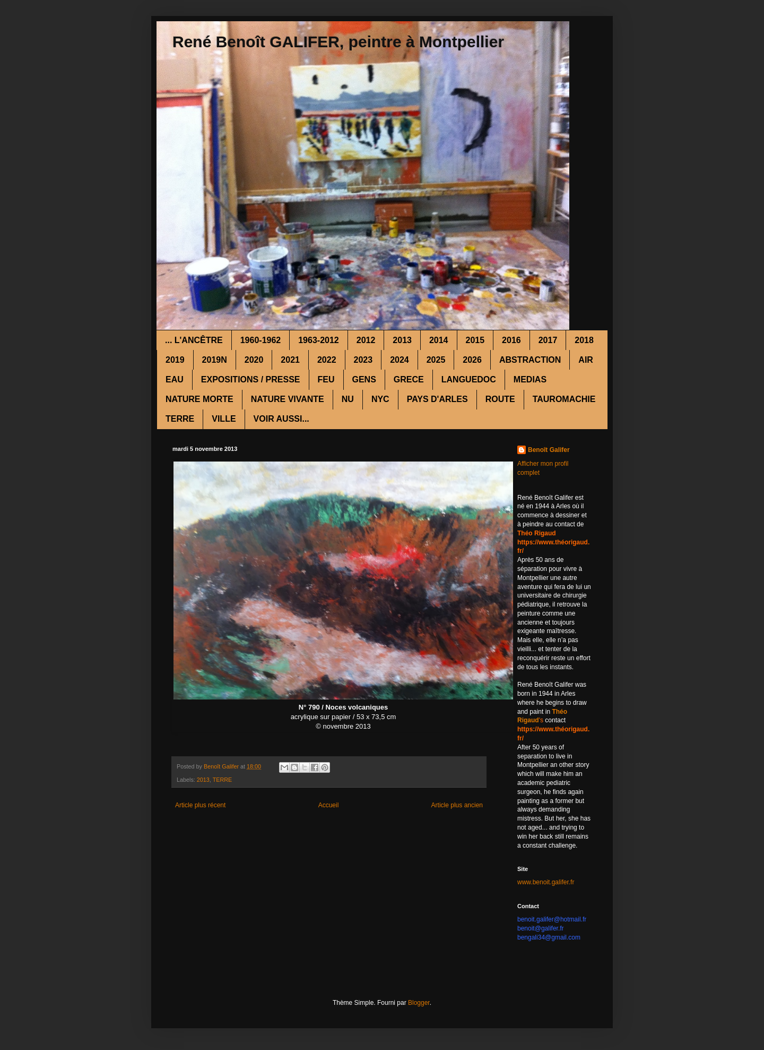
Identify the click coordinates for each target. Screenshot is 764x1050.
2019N (214, 359)
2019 (175, 359)
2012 (366, 340)
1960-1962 (260, 340)
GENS (364, 379)
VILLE (224, 418)
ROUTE (500, 399)
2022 (326, 359)
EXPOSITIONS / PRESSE (250, 379)
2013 (402, 340)
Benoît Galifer (549, 450)
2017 (548, 340)
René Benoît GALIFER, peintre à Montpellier (338, 41)
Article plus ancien (457, 805)
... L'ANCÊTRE (194, 340)
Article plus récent (200, 805)
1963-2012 (318, 340)
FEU (326, 379)
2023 (363, 359)
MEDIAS (530, 379)
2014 (438, 340)
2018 (584, 340)
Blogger (419, 1002)
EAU (175, 379)
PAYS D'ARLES (437, 399)
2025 (436, 359)
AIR (585, 359)
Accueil (328, 805)
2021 (290, 359)
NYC (380, 399)
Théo (559, 711)
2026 (472, 359)
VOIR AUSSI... (281, 418)
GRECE (409, 379)
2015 (475, 340)
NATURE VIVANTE (287, 399)
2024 (399, 359)
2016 (511, 340)
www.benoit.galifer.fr (545, 882)
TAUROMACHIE (564, 399)
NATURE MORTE (199, 399)
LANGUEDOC (468, 379)
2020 (254, 359)
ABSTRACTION (530, 359)
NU (348, 399)
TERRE (180, 418)
